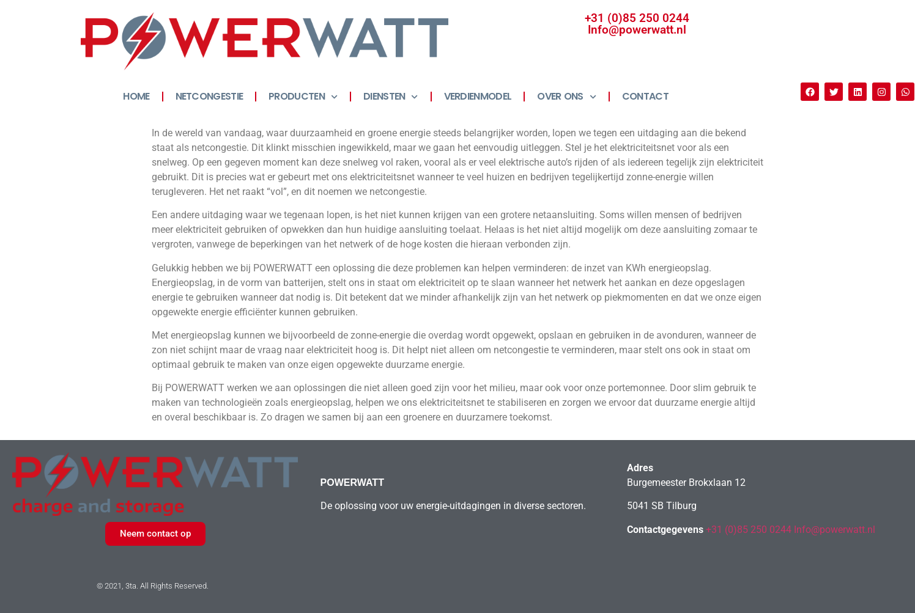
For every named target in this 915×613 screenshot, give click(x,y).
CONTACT (645, 96)
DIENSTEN (390, 96)
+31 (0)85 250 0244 (637, 18)
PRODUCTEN (303, 96)
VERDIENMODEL (478, 96)
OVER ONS (566, 96)
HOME (136, 96)
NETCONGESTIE (209, 96)
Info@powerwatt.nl (637, 30)
